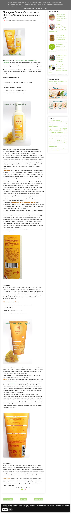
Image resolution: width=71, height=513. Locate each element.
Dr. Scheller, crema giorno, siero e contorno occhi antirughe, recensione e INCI (58, 68)
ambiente (61, 123)
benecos (54, 129)
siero (49, 148)
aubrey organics (63, 126)
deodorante (53, 135)
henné (55, 141)
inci (27, 20)
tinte (66, 149)
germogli (65, 138)
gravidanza (51, 141)
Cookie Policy (27, 506)
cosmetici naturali (22, 20)
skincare (53, 149)
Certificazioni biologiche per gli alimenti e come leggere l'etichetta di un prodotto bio (58, 48)
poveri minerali (64, 144)
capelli (17, 20)
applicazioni (65, 124)
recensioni (30, 20)
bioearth (58, 129)
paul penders (56, 144)
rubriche (62, 147)
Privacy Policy (19, 506)
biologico (14, 20)
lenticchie (50, 142)
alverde (57, 123)
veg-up (50, 150)
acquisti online (54, 121)
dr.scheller (63, 135)
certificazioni (58, 131)
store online (62, 149)
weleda (34, 20)
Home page (23, 499)
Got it (45, 8)
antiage (65, 123)
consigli (65, 130)
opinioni (50, 144)
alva (54, 123)
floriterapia (62, 136)
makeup (54, 143)
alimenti (50, 123)
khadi (62, 141)
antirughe (51, 125)
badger (50, 129)
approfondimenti (53, 126)
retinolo (58, 147)
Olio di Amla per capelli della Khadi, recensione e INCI (61, 37)
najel (66, 142)
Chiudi (10, 509)
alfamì (66, 121)
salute (66, 147)
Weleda (6, 60)
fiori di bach (56, 136)
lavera (65, 141)
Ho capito (5, 509)
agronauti (62, 121)
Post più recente (8, 499)
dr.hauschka (58, 135)
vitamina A (53, 150)
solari (57, 149)
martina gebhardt (60, 143)
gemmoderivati (58, 138)
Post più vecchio (38, 499)
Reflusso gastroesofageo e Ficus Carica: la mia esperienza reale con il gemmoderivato (58, 28)
